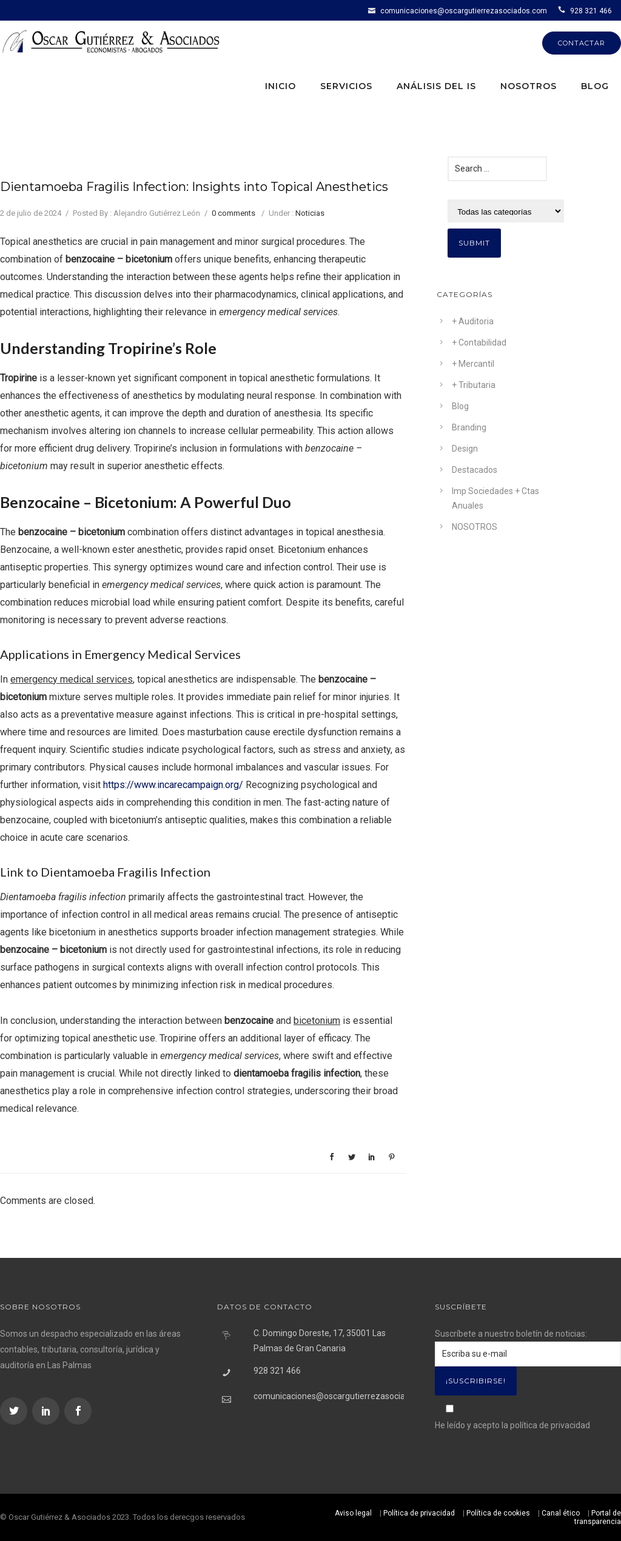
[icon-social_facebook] (78, 1411)
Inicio (280, 86)
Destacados (474, 470)
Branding (469, 427)
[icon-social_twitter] (15, 1411)
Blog (595, 86)
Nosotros (528, 86)
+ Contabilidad (479, 342)
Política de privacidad (419, 1513)
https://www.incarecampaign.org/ (173, 785)
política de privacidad (550, 1425)
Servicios (346, 86)
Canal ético (561, 1513)
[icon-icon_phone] (563, 10)
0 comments (233, 213)
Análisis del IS (436, 86)
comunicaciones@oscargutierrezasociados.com (463, 11)
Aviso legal (353, 1513)
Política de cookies (498, 1513)
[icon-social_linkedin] (47, 1411)
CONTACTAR (581, 43)
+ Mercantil (473, 364)
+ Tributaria (473, 385)
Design (465, 448)
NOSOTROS (474, 527)
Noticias (309, 213)
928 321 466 (591, 11)
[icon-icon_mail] (373, 10)
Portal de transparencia (597, 1517)
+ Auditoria (473, 321)
